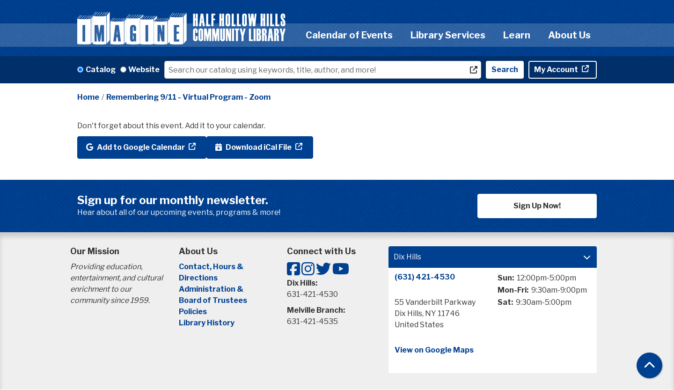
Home (88, 97)
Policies (193, 311)
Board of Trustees (213, 300)
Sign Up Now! (537, 205)
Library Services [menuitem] (447, 35)
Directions (198, 277)
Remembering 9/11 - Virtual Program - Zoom (188, 97)
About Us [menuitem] (569, 35)
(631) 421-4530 (425, 276)
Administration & (212, 289)
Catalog (101, 69)
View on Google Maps (434, 350)
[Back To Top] (649, 365)
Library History (206, 322)
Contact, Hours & (212, 266)
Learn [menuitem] (516, 35)
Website (144, 69)
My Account (556, 69)
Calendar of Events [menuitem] (349, 35)
